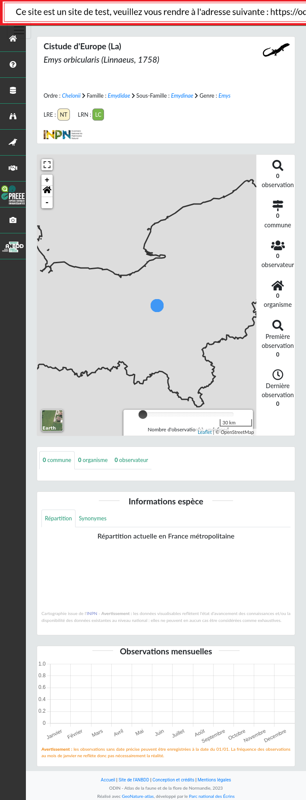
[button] (47, 191)
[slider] (143, 414)
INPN (92, 613)
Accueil (108, 780)
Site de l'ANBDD (134, 780)
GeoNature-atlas (138, 796)
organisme (92, 459)
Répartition (58, 518)
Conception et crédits (173, 780)
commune (57, 459)
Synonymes (93, 518)
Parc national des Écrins (212, 796)
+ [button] (47, 180)
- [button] (47, 203)
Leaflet (205, 432)
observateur (131, 459)
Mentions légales (214, 780)
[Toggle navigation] (19, 30)
